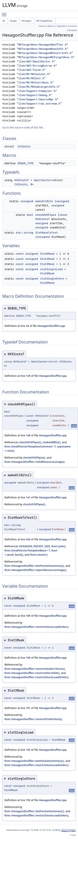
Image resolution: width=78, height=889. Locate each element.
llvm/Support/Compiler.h (36, 91)
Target (13, 20)
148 (28, 435)
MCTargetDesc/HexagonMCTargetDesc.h (45, 57)
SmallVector (42, 180)
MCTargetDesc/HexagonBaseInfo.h (42, 49)
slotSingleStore (52, 278)
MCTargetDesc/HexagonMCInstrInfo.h (44, 53)
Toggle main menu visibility (5, 13)
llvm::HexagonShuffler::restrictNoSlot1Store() (34, 669)
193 (28, 800)
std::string (24, 232)
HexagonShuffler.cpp (51, 326)
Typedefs (61, 26)
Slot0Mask (47, 253)
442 (28, 539)
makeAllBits (44, 201)
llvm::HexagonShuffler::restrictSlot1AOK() (32, 673)
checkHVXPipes (45, 215)
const (63, 215)
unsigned (26, 201)
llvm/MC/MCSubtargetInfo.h (38, 87)
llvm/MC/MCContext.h (33, 74)
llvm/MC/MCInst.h (31, 78)
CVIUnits (24, 146)
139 (28, 376)
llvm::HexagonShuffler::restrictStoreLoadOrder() (36, 627)
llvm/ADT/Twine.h (31, 70)
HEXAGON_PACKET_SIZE (34, 546)
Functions (72, 26)
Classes (42, 26)
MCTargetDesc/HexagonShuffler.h (42, 45)
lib (3, 20)
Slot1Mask (47, 259)
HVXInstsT (21, 180)
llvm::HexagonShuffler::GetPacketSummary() (34, 566)
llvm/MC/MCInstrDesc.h (35, 82)
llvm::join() (58, 546)
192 (28, 750)
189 (28, 615)
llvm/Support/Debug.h (34, 95)
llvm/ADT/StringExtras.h (36, 66)
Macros (51, 26)
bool (30, 215)
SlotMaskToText (46, 232)
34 (27, 326)
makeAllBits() (51, 442)
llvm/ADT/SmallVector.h (36, 61)
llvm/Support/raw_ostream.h (39, 104)
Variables (72, 30)
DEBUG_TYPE (26, 163)
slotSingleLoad (51, 269)
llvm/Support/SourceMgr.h (37, 99)
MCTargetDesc (44, 20)
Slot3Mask (47, 264)
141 (28, 497)
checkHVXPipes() (30, 442)
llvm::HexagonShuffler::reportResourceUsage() (35, 570)
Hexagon (26, 20)
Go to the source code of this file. (23, 127)
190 (28, 657)
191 (28, 708)
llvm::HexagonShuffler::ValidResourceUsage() (34, 462)
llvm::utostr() (39, 554)
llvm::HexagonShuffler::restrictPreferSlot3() (33, 719)
